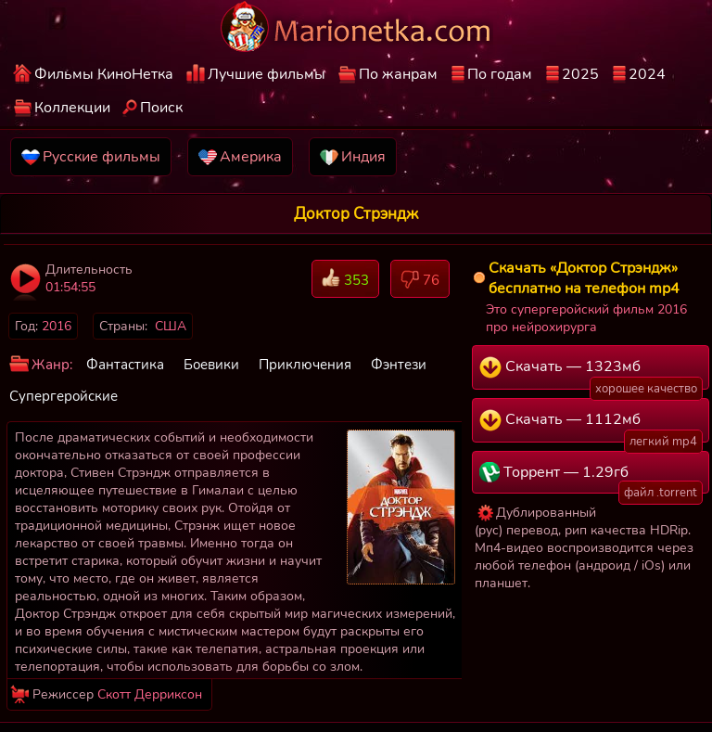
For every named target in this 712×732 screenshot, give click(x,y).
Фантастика (125, 364)
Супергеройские (63, 396)
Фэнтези (398, 364)
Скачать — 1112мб (591, 426)
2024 (647, 74)
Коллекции (72, 107)
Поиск (161, 107)
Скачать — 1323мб (591, 373)
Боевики (211, 364)
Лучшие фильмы (266, 74)
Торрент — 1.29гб (591, 478)
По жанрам (398, 74)
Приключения (305, 364)
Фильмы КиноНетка (103, 74)
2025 (580, 74)
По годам (499, 74)
